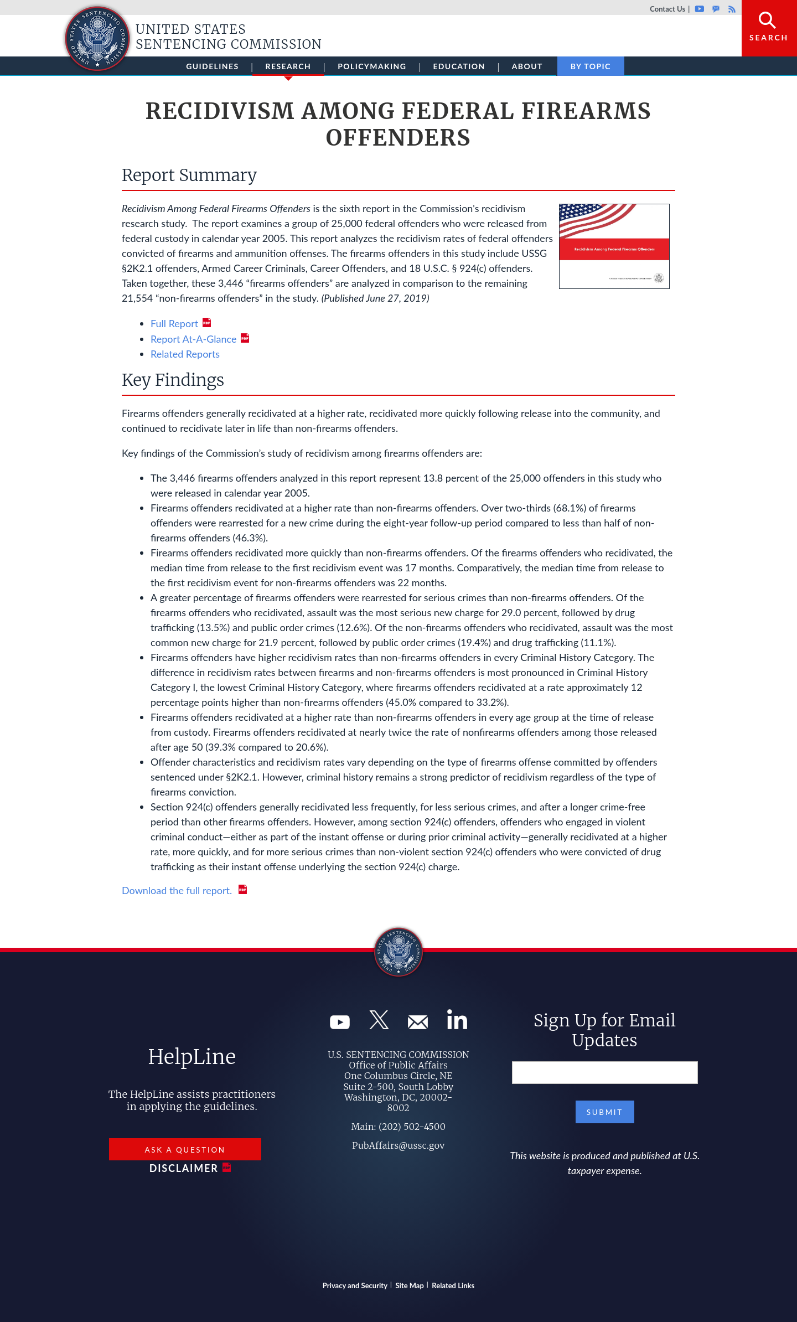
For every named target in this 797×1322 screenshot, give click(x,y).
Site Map (410, 1285)
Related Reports (185, 354)
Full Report (174, 323)
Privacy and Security (355, 1285)
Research (288, 68)
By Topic (591, 66)
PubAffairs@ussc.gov (398, 1145)
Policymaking (372, 66)
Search (769, 37)
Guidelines (212, 66)
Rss (730, 8)
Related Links (453, 1285)
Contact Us (667, 8)
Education (459, 66)
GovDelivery (716, 8)
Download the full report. (178, 890)
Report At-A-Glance (193, 339)
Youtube (699, 8)
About (527, 66)
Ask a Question (184, 1149)
